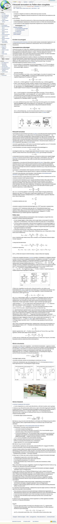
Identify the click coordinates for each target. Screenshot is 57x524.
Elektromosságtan (21, 516)
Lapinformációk (5, 71)
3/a (18, 347)
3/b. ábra (22, 289)
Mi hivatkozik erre (5, 62)
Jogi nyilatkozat (35, 521)
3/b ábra (50, 362)
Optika (3, 51)
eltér (14, 8)
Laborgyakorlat (33, 516)
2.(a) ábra (31, 257)
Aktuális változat (26, 8)
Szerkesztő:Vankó (51, 516)
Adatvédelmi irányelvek (16, 521)
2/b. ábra (29, 291)
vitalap (32, 6)
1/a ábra (35, 133)
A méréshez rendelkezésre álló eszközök (21, 404)
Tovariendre (29, 6)
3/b (21, 347)
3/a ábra (40, 162)
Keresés (1, 55)
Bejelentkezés (52, 0)
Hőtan (27, 516)
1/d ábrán (44, 112)
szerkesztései (36, 6)
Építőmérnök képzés (6, 34)
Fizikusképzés (4, 25)
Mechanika (4, 45)
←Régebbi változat (19, 8)
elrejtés (24, 25)
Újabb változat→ (34, 8)
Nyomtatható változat (6, 67)
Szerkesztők (4, 75)
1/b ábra (33, 62)
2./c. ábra (30, 318)
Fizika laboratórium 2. (41, 516)
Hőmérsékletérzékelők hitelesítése (20, 42)
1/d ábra (37, 152)
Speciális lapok (4, 66)
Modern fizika (4, 53)
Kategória (15, 516)
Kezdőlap (3, 13)
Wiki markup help (5, 16)
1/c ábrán (30, 142)
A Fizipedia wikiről (26, 521)
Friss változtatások (5, 15)
